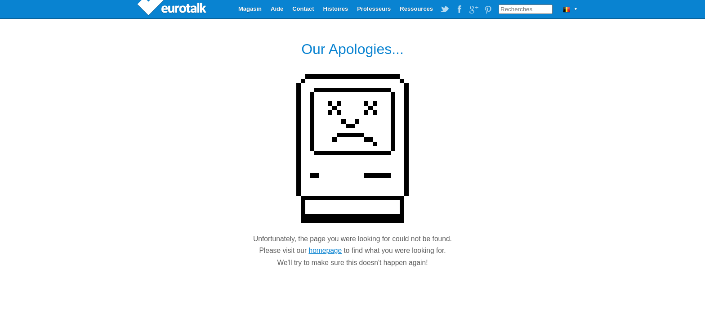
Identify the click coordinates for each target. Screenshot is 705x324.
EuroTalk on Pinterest (488, 9)
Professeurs (374, 8)
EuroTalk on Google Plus (473, 9)
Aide (277, 8)
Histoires (335, 8)
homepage (325, 250)
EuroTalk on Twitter (444, 9)
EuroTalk (173, 9)
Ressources (416, 8)
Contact (303, 8)
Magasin (250, 8)
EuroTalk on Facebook (459, 9)
